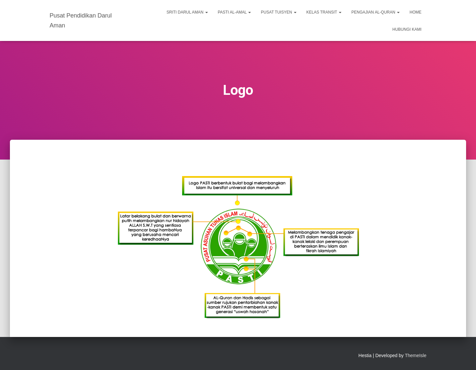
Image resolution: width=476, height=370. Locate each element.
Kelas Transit (323, 12)
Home (415, 12)
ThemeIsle (415, 355)
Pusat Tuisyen (278, 12)
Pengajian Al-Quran (375, 12)
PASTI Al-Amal (234, 12)
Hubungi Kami (406, 29)
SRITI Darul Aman (187, 12)
